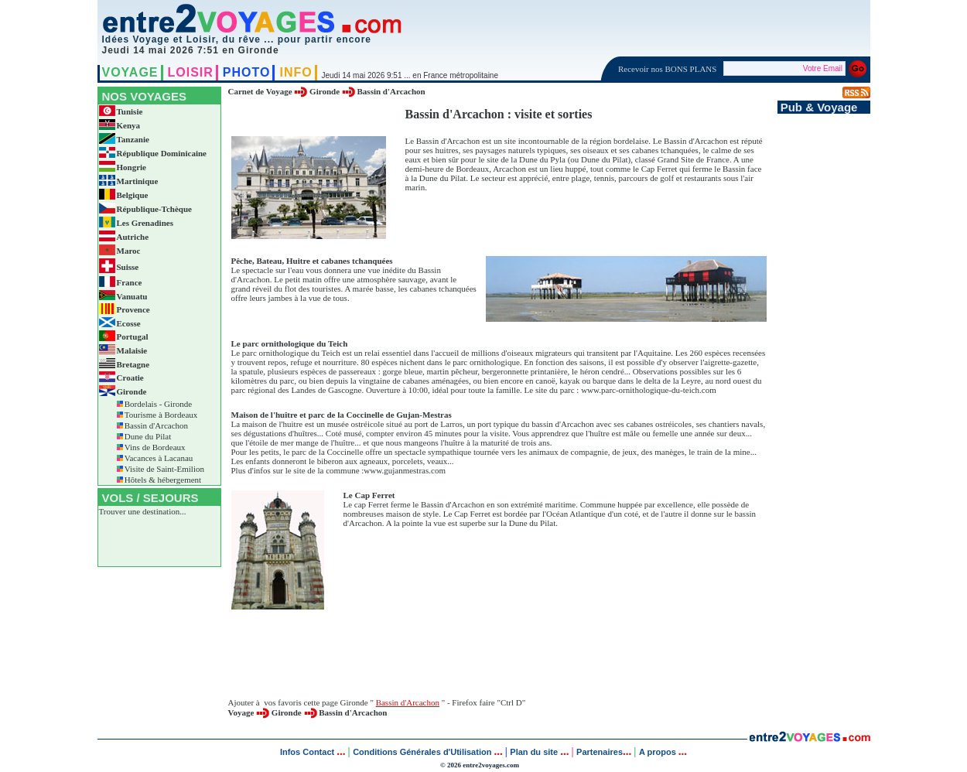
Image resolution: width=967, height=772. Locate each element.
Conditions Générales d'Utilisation (422, 752)
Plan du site (534, 752)
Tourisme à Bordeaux (161, 414)
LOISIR (191, 72)
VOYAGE (130, 72)
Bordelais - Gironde (158, 403)
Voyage (241, 712)
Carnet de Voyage (260, 91)
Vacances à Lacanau (159, 458)
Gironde (324, 91)
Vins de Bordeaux (155, 447)
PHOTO (247, 72)
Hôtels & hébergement (163, 479)
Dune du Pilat (148, 436)
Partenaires (599, 752)
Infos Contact (308, 752)
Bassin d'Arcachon (156, 425)
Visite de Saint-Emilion (164, 468)
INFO (295, 72)
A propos (658, 752)
